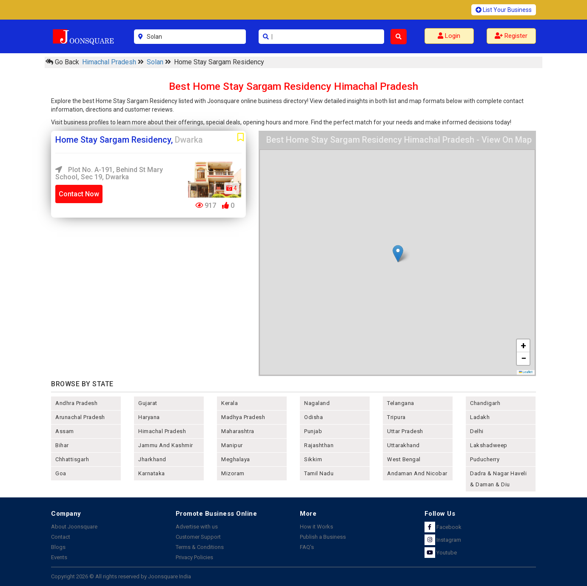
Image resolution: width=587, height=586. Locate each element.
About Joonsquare (74, 526)
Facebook (443, 527)
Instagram (443, 540)
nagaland (317, 403)
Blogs (58, 547)
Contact (60, 537)
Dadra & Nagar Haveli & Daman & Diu (498, 479)
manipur (232, 445)
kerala (229, 403)
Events (59, 557)
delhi (477, 431)
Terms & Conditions (200, 547)
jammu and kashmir (165, 445)
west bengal (404, 459)
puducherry (484, 459)
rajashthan (318, 445)
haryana (149, 417)
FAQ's (307, 547)
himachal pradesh (162, 431)
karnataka (151, 473)
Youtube (441, 552)
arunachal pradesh (80, 417)
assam (64, 431)
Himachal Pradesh (110, 62)
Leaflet (526, 372)
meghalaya (235, 459)
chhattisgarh (72, 459)
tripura (396, 417)
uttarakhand (403, 445)
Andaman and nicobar (417, 473)
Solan (156, 62)
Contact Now (79, 194)
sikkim (313, 459)
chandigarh (485, 403)
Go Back (62, 62)
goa (60, 473)
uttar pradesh (405, 431)
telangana (400, 403)
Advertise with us (197, 526)
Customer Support (198, 537)
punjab (313, 431)
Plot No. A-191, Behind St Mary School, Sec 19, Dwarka (109, 173)
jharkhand (152, 459)
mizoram (233, 473)
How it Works (316, 526)
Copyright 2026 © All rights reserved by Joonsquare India (121, 576)
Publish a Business (323, 537)
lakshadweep (488, 445)
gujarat (147, 403)
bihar (62, 445)
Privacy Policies (194, 557)
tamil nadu (318, 473)
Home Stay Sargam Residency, (129, 140)
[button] (398, 253)
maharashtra (237, 431)
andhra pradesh (76, 403)
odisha (313, 417)
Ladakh (480, 417)
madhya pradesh (243, 417)
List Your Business (504, 9)
